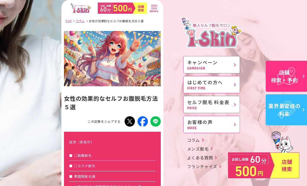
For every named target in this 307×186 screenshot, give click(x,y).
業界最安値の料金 (286, 109)
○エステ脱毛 (84, 165)
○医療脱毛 (83, 155)
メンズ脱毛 (198, 149)
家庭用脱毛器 (84, 176)
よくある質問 (200, 157)
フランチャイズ (202, 166)
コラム (193, 140)
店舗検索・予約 (288, 76)
